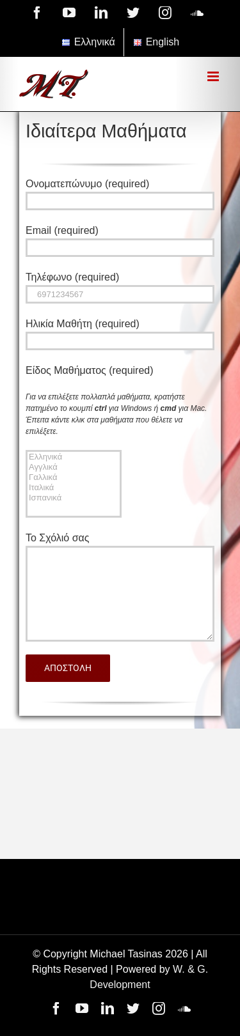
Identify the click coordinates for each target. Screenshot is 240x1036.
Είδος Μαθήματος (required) (90, 370)
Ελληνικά (74, 457)
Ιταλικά (74, 488)
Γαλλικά (74, 477)
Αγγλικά (74, 467)
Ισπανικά (74, 498)
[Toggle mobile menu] (214, 76)
